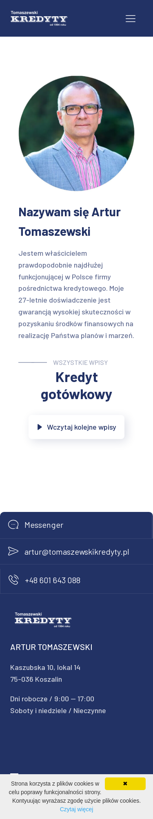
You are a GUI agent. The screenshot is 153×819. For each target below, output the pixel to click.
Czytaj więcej (76, 809)
